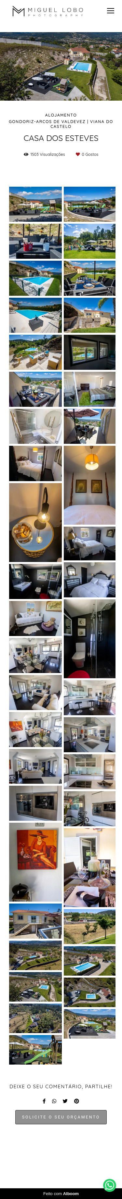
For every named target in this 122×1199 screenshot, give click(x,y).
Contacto (80, 1160)
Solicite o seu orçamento (61, 1117)
